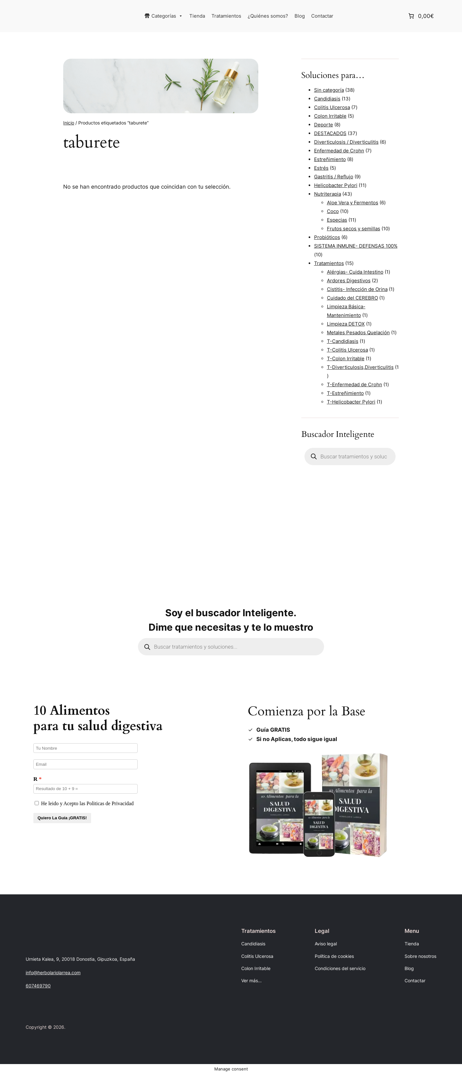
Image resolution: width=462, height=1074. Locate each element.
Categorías (167, 16)
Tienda (197, 16)
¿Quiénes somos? (268, 16)
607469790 (38, 985)
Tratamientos (226, 16)
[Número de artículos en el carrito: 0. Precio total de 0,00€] (420, 16)
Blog (300, 16)
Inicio (68, 122)
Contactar (322, 16)
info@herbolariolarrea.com (53, 972)
